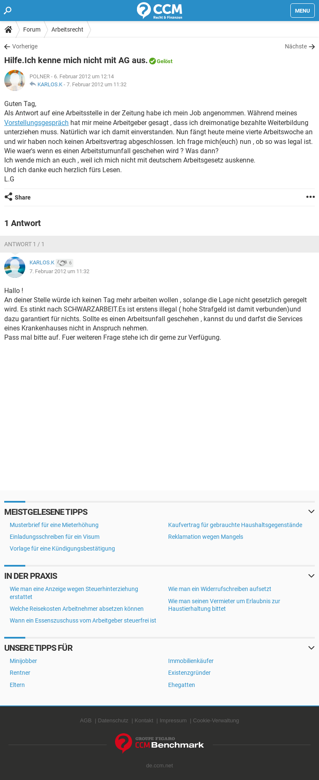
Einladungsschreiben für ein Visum (54, 536)
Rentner (20, 672)
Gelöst (164, 61)
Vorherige (25, 46)
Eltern (17, 685)
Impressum (173, 720)
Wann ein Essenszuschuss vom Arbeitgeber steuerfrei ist (83, 620)
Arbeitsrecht (67, 29)
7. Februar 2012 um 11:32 (96, 84)
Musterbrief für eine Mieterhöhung (54, 525)
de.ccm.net (159, 765)
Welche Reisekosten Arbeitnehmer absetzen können (77, 608)
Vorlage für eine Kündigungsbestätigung (62, 548)
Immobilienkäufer (191, 661)
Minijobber (23, 661)
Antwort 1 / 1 (24, 244)
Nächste (296, 46)
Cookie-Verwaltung (216, 720)
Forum (31, 29)
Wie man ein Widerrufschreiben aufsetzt (219, 589)
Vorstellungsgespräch (36, 123)
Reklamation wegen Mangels (205, 536)
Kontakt (144, 720)
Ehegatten (181, 685)
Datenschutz (113, 720)
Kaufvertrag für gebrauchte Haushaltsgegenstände (235, 525)
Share (23, 197)
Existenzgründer (189, 672)
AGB (85, 720)
